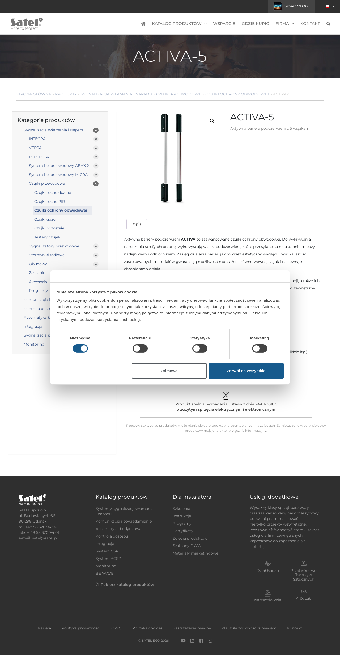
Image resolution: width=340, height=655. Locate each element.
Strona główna (33, 94)
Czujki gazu (45, 219)
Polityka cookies (147, 628)
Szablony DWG (187, 545)
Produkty (66, 94)
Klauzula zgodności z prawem (249, 628)
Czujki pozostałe (49, 228)
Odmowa (169, 370)
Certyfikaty (183, 530)
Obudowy (38, 264)
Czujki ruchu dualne (52, 192)
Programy (182, 523)
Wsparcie (224, 23)
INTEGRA (37, 138)
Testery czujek (47, 237)
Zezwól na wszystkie (246, 370)
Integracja (105, 543)
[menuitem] (330, 6)
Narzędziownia (267, 600)
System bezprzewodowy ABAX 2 (59, 165)
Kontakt (310, 23)
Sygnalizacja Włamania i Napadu (116, 94)
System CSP (107, 551)
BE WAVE (104, 573)
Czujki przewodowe (178, 94)
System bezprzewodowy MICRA (58, 174)
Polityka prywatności (81, 628)
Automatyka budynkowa (118, 528)
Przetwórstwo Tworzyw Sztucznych (304, 575)
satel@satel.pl (45, 538)
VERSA (35, 147)
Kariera (44, 628)
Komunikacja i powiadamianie (124, 521)
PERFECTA (39, 156)
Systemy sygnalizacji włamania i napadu (125, 511)
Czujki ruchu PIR (49, 201)
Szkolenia (181, 508)
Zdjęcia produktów (190, 538)
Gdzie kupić (255, 23)
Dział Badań (268, 570)
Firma (284, 24)
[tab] (136, 224)
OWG (116, 628)
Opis (137, 224)
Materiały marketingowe (195, 553)
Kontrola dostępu (112, 536)
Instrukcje (182, 516)
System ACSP (108, 558)
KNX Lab (303, 598)
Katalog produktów (179, 24)
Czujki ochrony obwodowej (237, 94)
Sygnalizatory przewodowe (54, 246)
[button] (212, 121)
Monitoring (106, 566)
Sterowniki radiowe (47, 255)
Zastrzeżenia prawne (192, 628)
